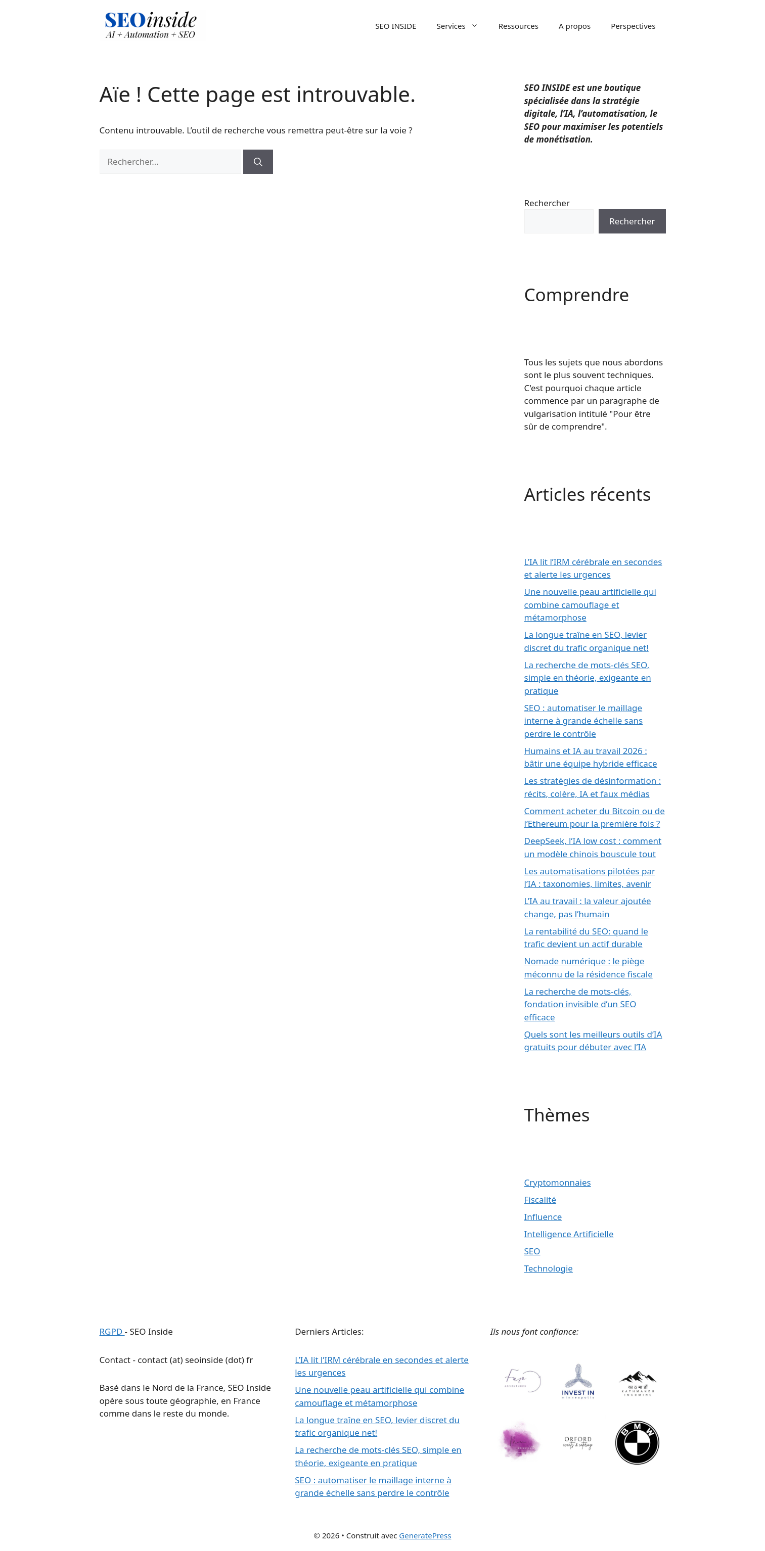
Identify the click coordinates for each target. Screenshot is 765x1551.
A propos (575, 26)
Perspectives (633, 26)
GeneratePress (425, 1535)
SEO (532, 1251)
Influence (543, 1217)
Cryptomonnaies (557, 1182)
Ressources (518, 26)
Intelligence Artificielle (569, 1234)
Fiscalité (540, 1199)
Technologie (548, 1268)
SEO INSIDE (395, 26)
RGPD (112, 1331)
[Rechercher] (258, 162)
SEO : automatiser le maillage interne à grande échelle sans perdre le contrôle (583, 720)
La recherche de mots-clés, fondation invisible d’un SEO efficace (580, 1004)
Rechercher (547, 203)
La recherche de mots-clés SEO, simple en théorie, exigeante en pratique (587, 677)
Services (462, 26)
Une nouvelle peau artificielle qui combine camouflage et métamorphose (590, 604)
